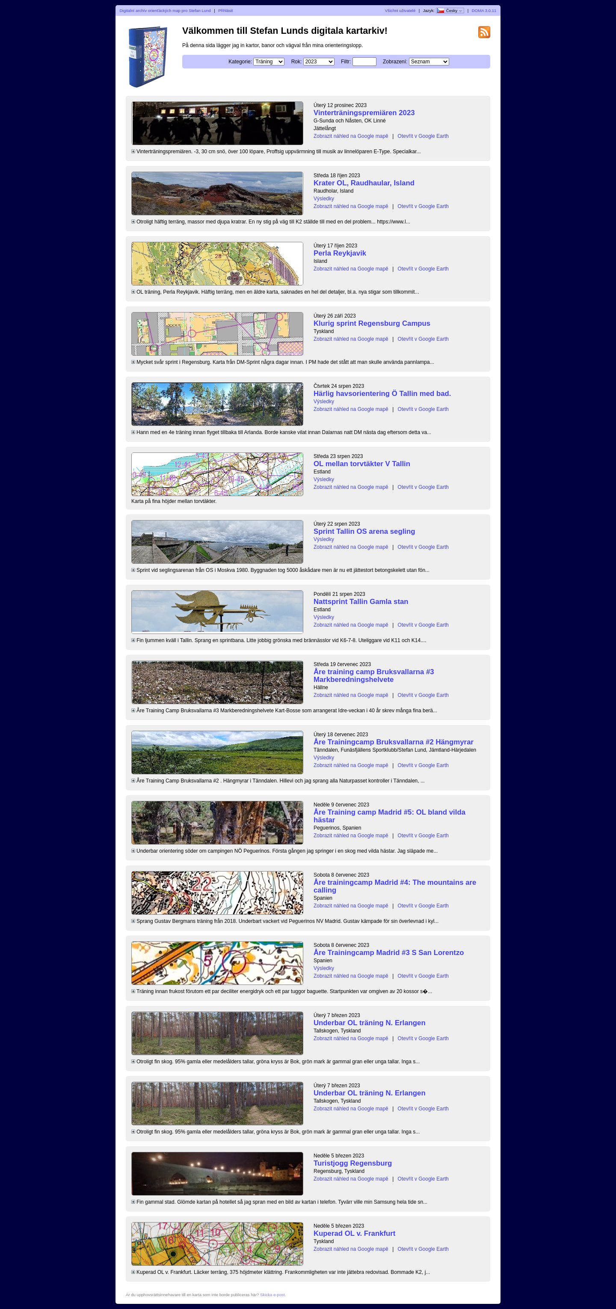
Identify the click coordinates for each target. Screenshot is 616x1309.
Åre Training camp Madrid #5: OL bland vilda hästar (389, 816)
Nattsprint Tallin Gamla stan (361, 602)
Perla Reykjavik (340, 253)
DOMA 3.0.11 (484, 10)
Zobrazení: (395, 62)
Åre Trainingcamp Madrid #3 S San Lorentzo (389, 953)
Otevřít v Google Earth (423, 136)
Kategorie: (240, 62)
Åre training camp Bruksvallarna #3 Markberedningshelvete (374, 676)
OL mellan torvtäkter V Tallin (362, 464)
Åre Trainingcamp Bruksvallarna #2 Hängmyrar (394, 742)
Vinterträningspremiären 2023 (364, 113)
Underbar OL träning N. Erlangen (370, 1023)
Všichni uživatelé (400, 10)
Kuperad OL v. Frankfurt (354, 1233)
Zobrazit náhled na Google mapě (351, 136)
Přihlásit (225, 10)
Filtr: (346, 62)
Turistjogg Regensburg (353, 1163)
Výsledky (324, 199)
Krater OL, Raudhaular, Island (364, 183)
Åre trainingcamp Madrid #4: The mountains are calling (395, 886)
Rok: (296, 62)
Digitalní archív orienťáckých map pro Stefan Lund (165, 10)
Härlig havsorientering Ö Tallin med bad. (382, 394)
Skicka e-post (272, 1294)
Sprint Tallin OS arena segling (364, 531)
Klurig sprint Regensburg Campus (372, 323)
